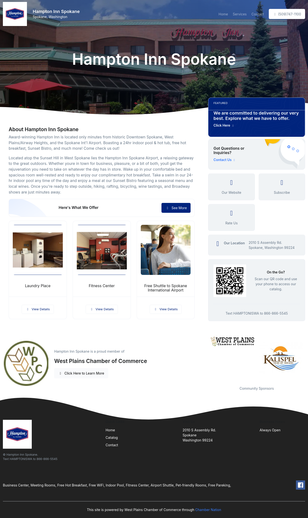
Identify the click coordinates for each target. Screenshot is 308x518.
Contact (257, 14)
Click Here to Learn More (81, 373)
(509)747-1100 (287, 14)
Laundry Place (38, 286)
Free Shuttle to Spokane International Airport (165, 288)
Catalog (112, 437)
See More (176, 208)
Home (223, 14)
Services (240, 14)
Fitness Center (102, 286)
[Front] (16, 14)
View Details (38, 309)
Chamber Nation (208, 510)
